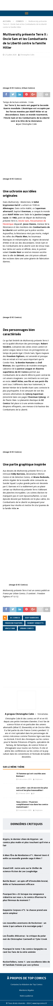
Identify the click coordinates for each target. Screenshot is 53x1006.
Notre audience (26, 996)
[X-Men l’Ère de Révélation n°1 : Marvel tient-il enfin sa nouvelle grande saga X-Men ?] (26, 850)
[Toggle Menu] (26, 13)
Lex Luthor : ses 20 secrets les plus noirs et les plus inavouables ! (32, 789)
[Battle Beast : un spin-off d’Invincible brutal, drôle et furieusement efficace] (26, 876)
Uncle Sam (10, 628)
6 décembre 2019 (24, 779)
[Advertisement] (26, 660)
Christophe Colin (27, 54)
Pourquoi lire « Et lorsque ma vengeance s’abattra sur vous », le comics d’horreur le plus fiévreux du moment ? (24, 897)
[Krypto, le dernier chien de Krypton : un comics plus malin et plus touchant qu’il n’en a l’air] (26, 834)
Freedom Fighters (13, 623)
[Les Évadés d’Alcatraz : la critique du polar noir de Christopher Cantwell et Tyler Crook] (26, 930)
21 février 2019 (23, 793)
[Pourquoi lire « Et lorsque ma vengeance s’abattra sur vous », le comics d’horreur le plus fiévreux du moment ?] (26, 888)
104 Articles (42, 714)
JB (33, 793)
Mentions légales (26, 990)
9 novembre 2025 (24, 810)
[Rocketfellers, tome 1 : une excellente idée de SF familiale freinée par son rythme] (26, 956)
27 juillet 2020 (10, 54)
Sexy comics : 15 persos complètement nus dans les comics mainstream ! (32, 804)
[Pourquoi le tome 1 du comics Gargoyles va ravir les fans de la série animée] (26, 943)
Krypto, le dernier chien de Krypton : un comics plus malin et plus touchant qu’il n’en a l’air (26, 842)
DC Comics (15, 617)
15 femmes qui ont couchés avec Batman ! (31, 774)
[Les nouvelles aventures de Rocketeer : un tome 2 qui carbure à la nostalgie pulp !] (26, 917)
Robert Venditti (35, 623)
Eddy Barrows (32, 617)
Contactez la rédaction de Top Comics (26, 984)
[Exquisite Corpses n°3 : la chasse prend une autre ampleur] (26, 905)
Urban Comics (26, 628)
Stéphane (39, 779)
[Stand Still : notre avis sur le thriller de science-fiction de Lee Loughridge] (26, 863)
